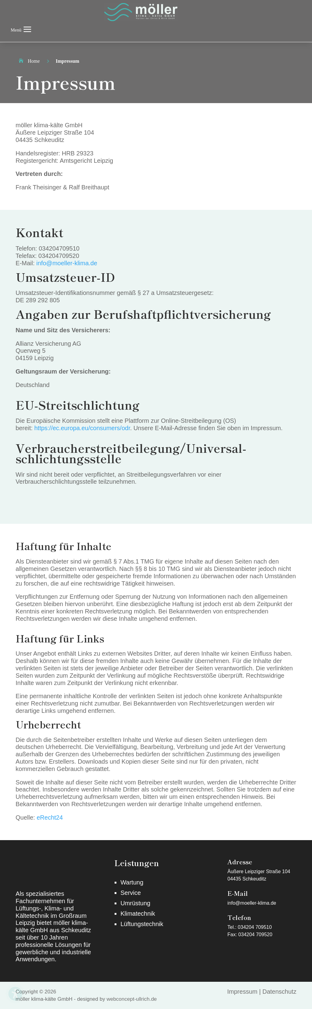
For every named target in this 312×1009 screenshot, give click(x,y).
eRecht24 (50, 817)
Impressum (242, 991)
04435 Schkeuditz (246, 878)
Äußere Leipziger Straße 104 (258, 871)
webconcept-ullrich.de (132, 999)
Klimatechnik (137, 913)
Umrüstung (135, 903)
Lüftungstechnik (141, 924)
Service (130, 892)
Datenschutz (279, 991)
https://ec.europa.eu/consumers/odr (82, 428)
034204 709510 (255, 927)
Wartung (131, 882)
